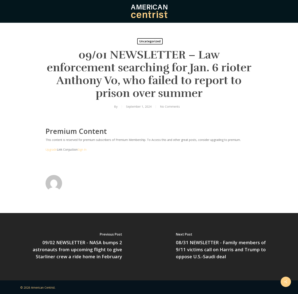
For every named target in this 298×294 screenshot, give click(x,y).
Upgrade (51, 149)
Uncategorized (150, 41)
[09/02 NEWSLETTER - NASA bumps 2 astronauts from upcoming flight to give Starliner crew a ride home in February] (74, 246)
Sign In (82, 149)
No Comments (170, 106)
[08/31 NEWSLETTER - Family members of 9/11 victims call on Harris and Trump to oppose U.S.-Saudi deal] (223, 246)
